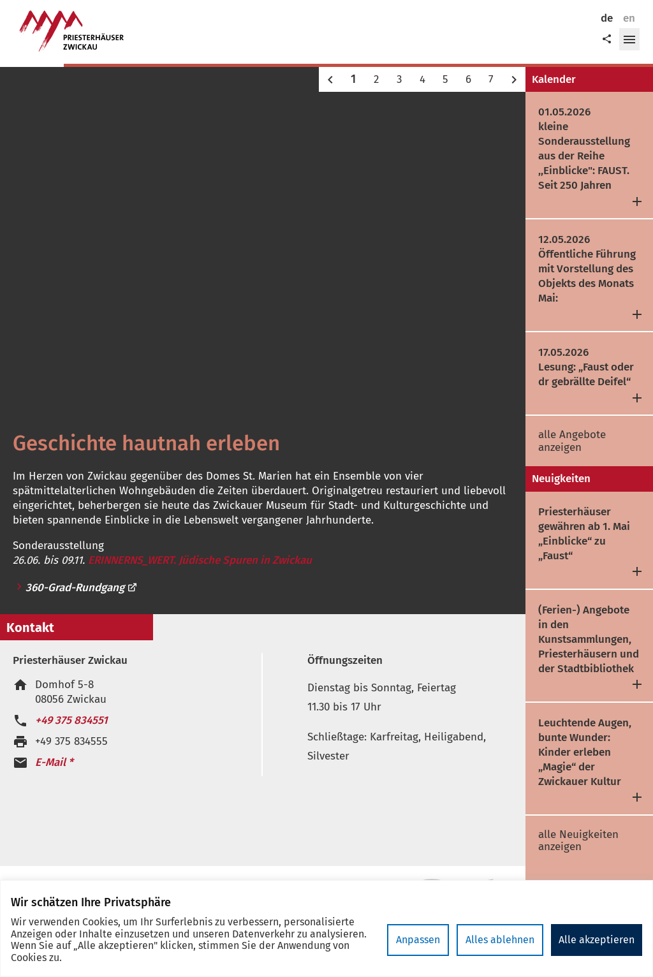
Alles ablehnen (500, 940)
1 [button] (353, 79)
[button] (629, 39)
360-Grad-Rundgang (82, 587)
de (607, 18)
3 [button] (399, 79)
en (629, 18)
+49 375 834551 (71, 720)
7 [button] (491, 79)
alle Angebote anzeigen (572, 441)
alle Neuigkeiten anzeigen (578, 841)
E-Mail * (54, 762)
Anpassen (418, 940)
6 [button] (468, 79)
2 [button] (376, 79)
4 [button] (422, 79)
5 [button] (445, 79)
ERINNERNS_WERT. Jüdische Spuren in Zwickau (200, 560)
